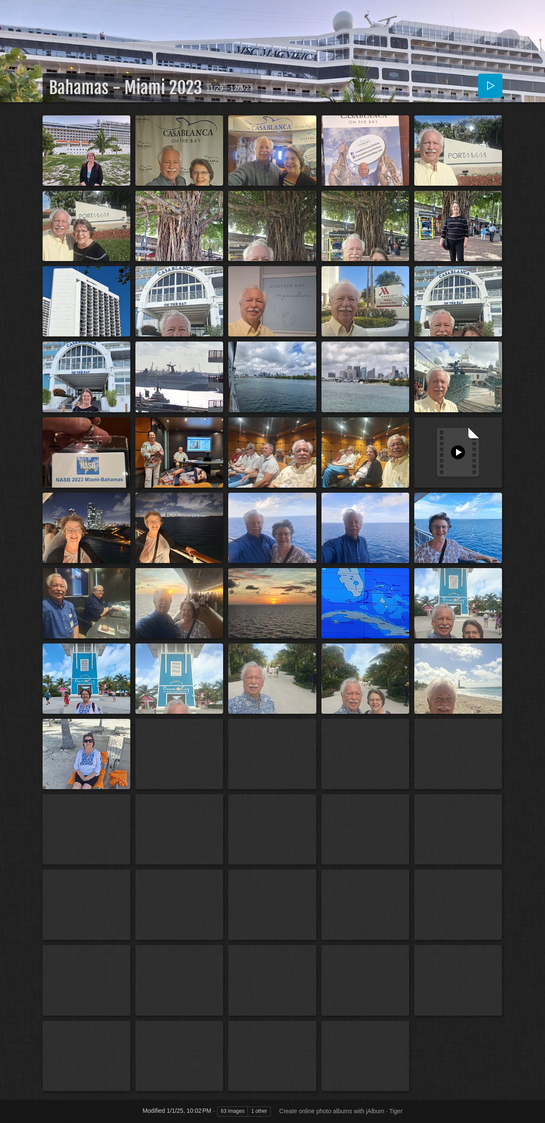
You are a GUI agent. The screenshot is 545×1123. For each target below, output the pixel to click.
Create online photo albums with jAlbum (331, 1111)
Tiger (395, 1111)
